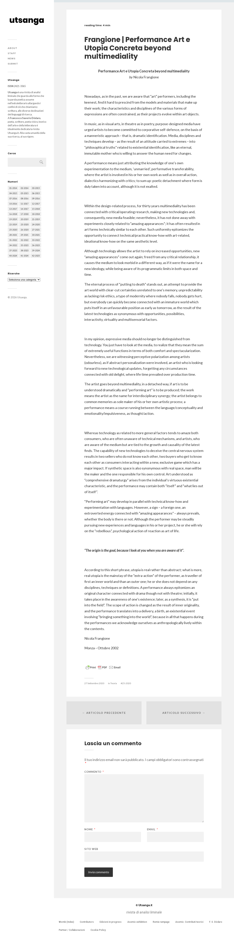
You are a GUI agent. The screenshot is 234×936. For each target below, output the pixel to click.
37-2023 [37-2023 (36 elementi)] (13, 250)
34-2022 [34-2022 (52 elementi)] (13, 245)
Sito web (91, 848)
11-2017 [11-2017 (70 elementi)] (24, 203)
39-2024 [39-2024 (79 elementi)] (36, 250)
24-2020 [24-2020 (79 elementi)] (36, 224)
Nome (89, 829)
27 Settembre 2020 (94, 683)
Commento (94, 772)
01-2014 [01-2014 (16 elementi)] (13, 188)
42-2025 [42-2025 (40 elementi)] (36, 255)
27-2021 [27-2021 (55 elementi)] (36, 229)
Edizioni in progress (111, 922)
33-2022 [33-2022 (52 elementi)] (36, 240)
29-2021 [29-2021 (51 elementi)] (24, 235)
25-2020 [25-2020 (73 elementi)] (13, 229)
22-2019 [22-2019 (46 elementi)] (13, 224)
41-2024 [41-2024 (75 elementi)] (24, 255)
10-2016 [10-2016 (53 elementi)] (13, 203)
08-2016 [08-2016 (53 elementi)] (24, 198)
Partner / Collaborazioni (72, 930)
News (11, 58)
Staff (12, 53)
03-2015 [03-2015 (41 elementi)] (36, 188)
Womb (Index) (66, 922)
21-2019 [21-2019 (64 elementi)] (36, 219)
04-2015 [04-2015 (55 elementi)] (13, 193)
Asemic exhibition (137, 922)
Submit (13, 63)
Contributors (87, 922)
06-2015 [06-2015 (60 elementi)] (36, 193)
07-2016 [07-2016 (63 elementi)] (13, 198)
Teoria (113, 683)
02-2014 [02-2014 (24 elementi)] (24, 188)
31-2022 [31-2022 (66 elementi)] (13, 240)
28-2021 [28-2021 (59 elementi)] (13, 235)
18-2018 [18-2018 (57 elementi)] (36, 214)
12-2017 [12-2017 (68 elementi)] (36, 203)
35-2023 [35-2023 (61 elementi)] (24, 245)
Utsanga (22, 297)
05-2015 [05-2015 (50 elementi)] (24, 193)
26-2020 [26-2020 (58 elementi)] (24, 229)
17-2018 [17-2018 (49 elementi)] (24, 214)
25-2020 (126, 683)
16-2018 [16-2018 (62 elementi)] (13, 214)
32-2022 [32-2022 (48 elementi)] (24, 240)
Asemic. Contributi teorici (189, 922)
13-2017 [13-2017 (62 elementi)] (13, 209)
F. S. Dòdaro (215, 922)
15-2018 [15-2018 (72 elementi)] (36, 209)
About (12, 48)
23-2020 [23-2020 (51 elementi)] (24, 224)
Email (152, 829)
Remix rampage (161, 922)
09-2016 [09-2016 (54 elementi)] (36, 198)
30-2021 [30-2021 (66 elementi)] (36, 235)
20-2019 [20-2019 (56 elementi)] (24, 219)
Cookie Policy (98, 930)
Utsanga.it (144, 905)
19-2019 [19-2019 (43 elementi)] (13, 219)
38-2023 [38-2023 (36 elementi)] (24, 250)
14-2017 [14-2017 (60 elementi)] (24, 209)
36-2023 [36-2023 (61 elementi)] (36, 245)
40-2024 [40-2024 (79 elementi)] (13, 255)
